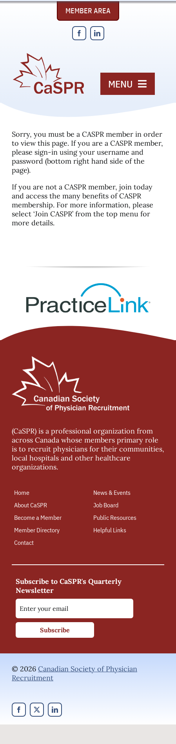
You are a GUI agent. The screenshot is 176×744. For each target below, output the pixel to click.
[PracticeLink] (88, 285)
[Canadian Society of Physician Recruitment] (48, 55)
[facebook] (79, 33)
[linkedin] (97, 33)
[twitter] (37, 710)
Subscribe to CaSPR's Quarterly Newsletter (69, 586)
